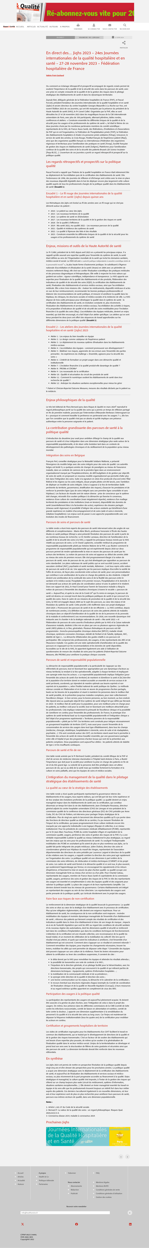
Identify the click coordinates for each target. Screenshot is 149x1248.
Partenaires (43, 1184)
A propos (65, 26)
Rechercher (125, 29)
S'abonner (77, 29)
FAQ (97, 1173)
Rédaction (75, 1190)
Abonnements (76, 1186)
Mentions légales (102, 1182)
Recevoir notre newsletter (76, 1206)
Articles (21, 1177)
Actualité (42, 26)
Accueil (20, 26)
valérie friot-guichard (55, 75)
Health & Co (44, 1177)
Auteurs (53, 26)
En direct (60, 37)
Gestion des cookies (104, 1197)
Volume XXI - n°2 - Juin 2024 (89, 37)
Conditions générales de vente (108, 1190)
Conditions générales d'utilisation (109, 1193)
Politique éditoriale (46, 1180)
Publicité (74, 1193)
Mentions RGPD (102, 1186)
